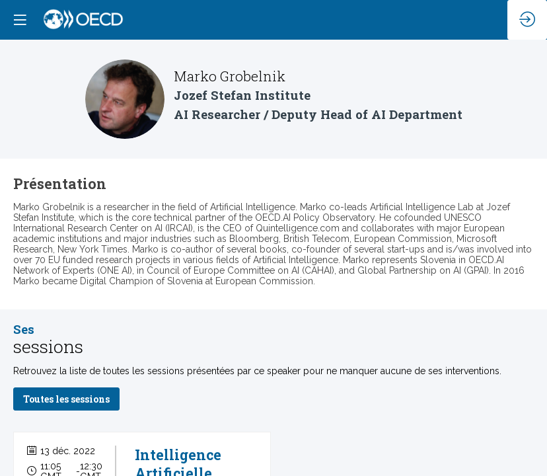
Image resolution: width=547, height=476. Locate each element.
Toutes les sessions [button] (66, 399)
